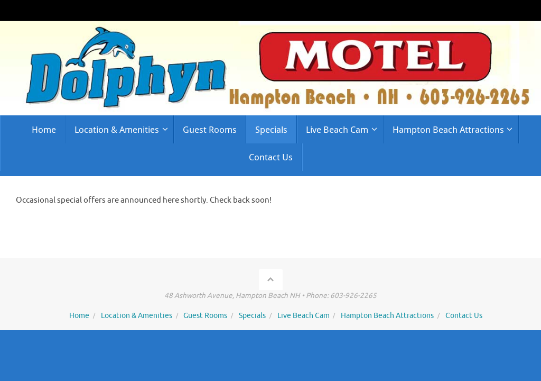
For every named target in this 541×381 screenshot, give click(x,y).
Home (79, 315)
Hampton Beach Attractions (387, 315)
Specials (252, 315)
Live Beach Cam (303, 315)
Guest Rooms (205, 315)
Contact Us (463, 315)
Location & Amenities (136, 315)
